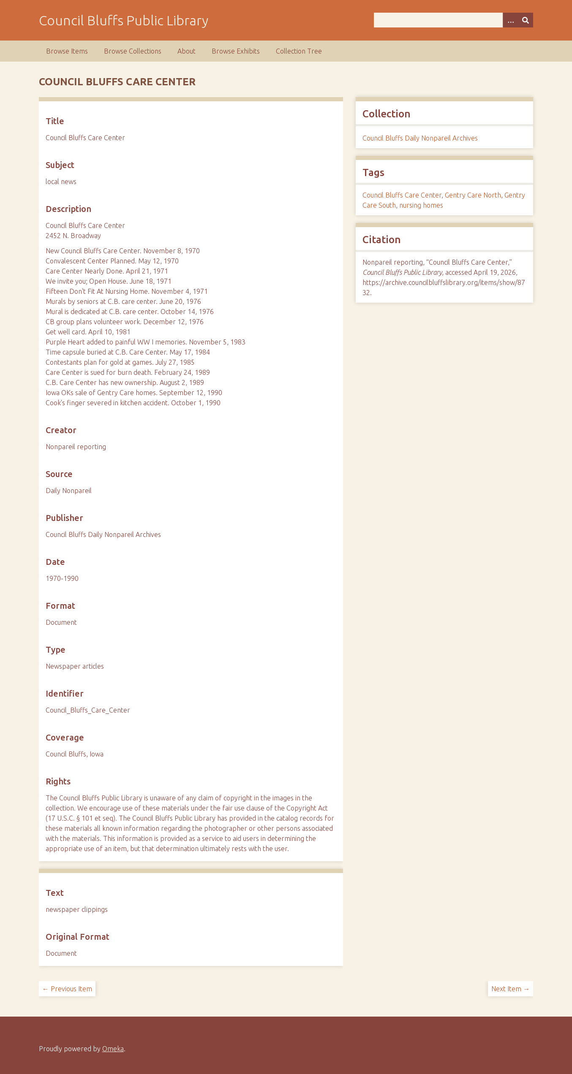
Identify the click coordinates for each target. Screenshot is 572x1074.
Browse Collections (132, 51)
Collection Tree (299, 51)
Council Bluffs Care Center (401, 195)
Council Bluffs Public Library (123, 20)
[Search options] (510, 20)
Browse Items (67, 51)
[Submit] (525, 20)
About (186, 51)
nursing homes (421, 205)
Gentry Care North (473, 195)
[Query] (453, 20)
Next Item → (510, 989)
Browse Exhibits (236, 51)
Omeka (113, 1048)
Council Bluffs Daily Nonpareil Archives (420, 138)
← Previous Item (67, 989)
